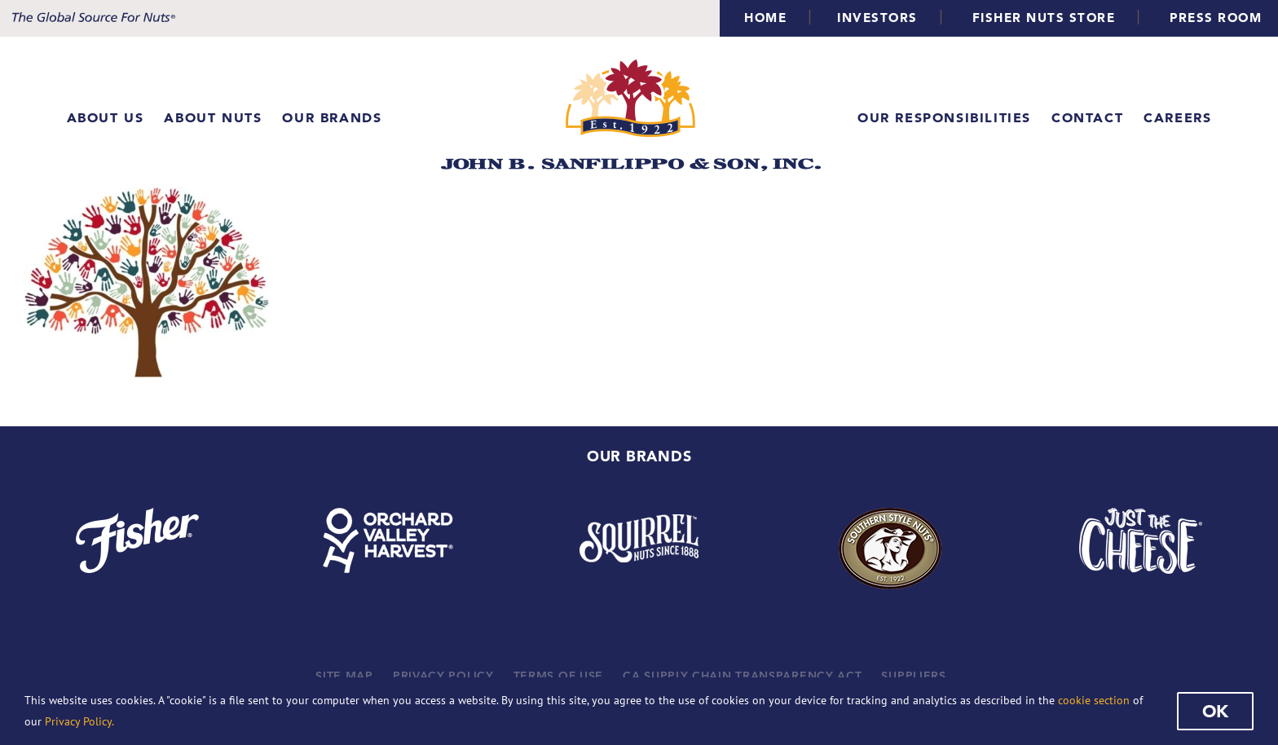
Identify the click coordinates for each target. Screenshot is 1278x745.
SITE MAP (344, 675)
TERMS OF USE (558, 675)
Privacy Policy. (79, 721)
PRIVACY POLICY (443, 675)
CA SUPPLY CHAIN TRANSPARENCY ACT (742, 675)
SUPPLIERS (913, 675)
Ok (1215, 710)
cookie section (1094, 700)
